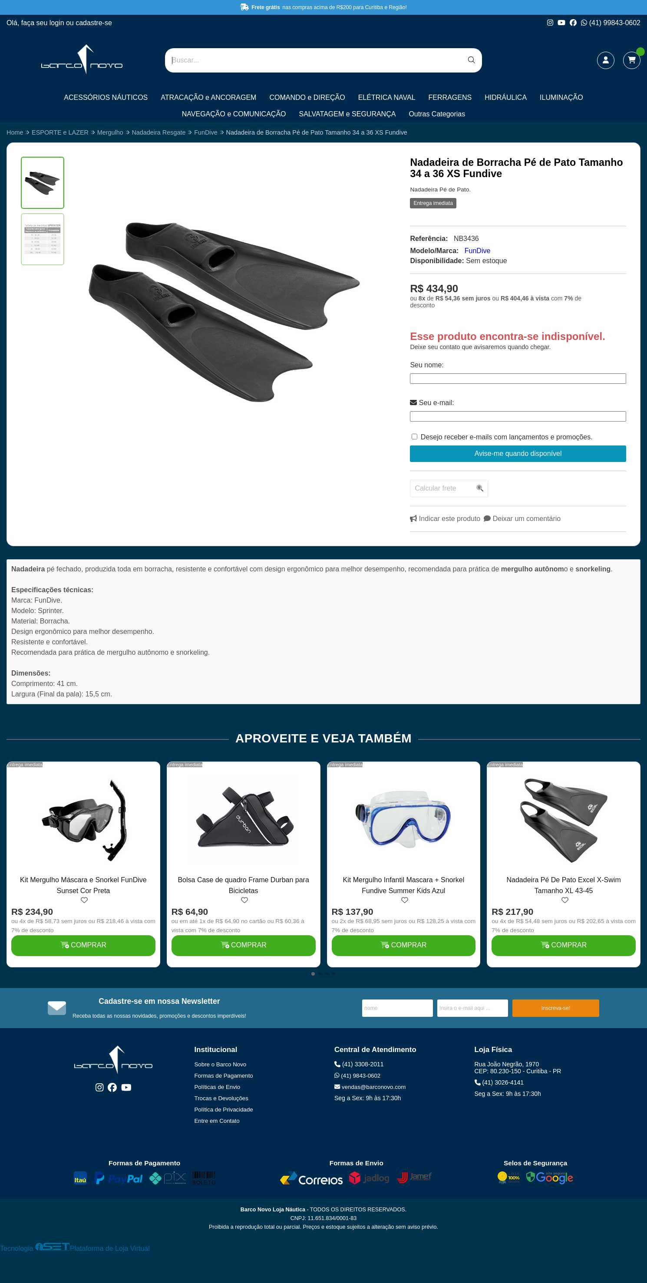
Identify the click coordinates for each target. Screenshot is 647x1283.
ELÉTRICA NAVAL (387, 97)
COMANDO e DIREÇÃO (307, 97)
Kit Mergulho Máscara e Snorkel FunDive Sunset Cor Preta (83, 885)
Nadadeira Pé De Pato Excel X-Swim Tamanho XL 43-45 (564, 885)
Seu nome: (426, 365)
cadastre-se (94, 22)
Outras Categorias (437, 114)
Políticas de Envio (218, 1087)
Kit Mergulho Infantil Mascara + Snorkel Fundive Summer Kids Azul (404, 885)
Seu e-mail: (432, 402)
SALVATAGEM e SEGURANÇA (347, 114)
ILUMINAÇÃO (561, 97)
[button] (313, 974)
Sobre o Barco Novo (221, 1064)
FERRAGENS (450, 97)
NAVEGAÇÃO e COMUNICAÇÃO (234, 114)
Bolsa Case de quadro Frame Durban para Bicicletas (243, 885)
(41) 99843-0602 (610, 22)
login (58, 22)
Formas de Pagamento (224, 1075)
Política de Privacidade (224, 1109)
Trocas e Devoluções (221, 1098)
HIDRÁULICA (506, 97)
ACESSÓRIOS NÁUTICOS (106, 97)
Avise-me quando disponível (518, 453)
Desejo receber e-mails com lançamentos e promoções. (507, 437)
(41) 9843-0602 (357, 1075)
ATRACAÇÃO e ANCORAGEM (208, 97)
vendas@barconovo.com (370, 1087)
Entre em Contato (217, 1121)
